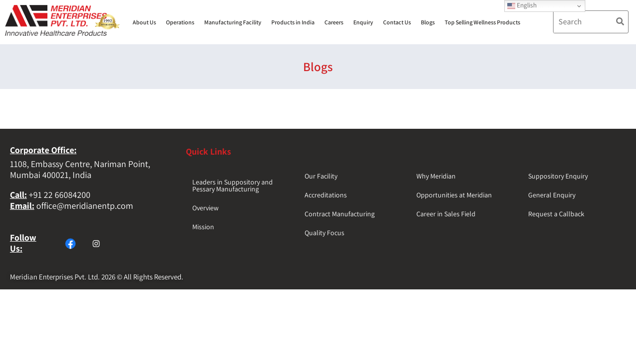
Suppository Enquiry (558, 176)
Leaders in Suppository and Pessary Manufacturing (232, 185)
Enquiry (363, 22)
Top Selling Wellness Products (482, 22)
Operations (180, 22)
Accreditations (326, 194)
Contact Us (397, 22)
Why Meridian (436, 176)
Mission (203, 226)
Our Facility (321, 176)
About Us (144, 22)
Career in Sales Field (446, 213)
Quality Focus (324, 232)
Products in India (293, 22)
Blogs (428, 22)
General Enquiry (551, 194)
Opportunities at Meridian (454, 194)
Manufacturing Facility (232, 22)
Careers (333, 22)
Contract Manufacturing (340, 213)
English (522, 5)
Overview (205, 207)
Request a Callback (556, 213)
